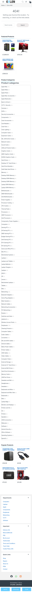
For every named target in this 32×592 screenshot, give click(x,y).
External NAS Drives (7, 368)
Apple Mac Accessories (8, 96)
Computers (4, 224)
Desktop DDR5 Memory (7, 181)
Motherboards (5, 190)
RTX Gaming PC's (6, 242)
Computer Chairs (6, 359)
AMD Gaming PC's (6, 233)
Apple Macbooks (6, 99)
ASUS (3, 273)
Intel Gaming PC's (6, 239)
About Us (5, 563)
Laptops (3, 258)
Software (3, 426)
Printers (3, 414)
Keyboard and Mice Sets (8, 392)
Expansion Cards (6, 135)
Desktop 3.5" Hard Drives (8, 163)
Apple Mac (4, 86)
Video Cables (5, 356)
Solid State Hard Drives (7, 169)
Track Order (6, 546)
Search (23, 2)
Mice (2, 398)
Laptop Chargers (6, 267)
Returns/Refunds (7, 532)
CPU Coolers (5, 206)
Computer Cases (6, 132)
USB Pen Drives (5, 377)
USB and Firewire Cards (8, 148)
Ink (2, 411)
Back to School (5, 102)
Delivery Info (6, 530)
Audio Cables (5, 334)
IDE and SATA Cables (7, 340)
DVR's (3, 111)
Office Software (5, 432)
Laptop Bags (4, 401)
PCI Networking (5, 310)
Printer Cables (5, 350)
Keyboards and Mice (7, 389)
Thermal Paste (5, 209)
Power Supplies (5, 199)
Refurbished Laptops (7, 282)
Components (5, 117)
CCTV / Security (5, 105)
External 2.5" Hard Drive (8, 365)
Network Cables (5, 304)
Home (3, 5)
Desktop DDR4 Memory (8, 178)
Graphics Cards (5, 151)
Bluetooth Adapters (6, 295)
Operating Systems (6, 435)
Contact (5, 569)
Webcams (4, 423)
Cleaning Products (6, 328)
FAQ (4, 535)
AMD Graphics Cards (7, 154)
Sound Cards (5, 145)
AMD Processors (6, 215)
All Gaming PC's (5, 230)
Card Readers (5, 123)
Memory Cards (5, 374)
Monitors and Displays (7, 404)
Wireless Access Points (7, 322)
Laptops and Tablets (7, 261)
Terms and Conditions (9, 543)
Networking (4, 291)
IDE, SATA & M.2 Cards (7, 139)
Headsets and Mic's (6, 380)
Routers (3, 313)
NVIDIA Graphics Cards (7, 157)
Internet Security (6, 429)
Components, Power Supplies (9, 221)
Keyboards (4, 395)
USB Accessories (6, 420)
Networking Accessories (8, 307)
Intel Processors (5, 218)
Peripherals (4, 325)
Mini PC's (4, 252)
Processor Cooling (6, 203)
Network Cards (5, 142)
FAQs (4, 566)
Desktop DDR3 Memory (8, 175)
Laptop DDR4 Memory (7, 187)
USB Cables (4, 353)
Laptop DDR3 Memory (7, 184)
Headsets (4, 386)
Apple (4, 507)
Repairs (5, 561)
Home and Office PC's (7, 248)
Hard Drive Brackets (6, 166)
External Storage (6, 362)
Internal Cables (5, 343)
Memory (3, 172)
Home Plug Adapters (7, 298)
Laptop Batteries (5, 264)
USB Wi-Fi (4, 319)
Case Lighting (5, 129)
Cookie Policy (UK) (8, 549)
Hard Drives (4, 160)
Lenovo (3, 279)
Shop (4, 558)
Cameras (3, 108)
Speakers (4, 417)
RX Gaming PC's (5, 245)
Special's (3, 438)
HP (2, 276)
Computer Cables (6, 331)
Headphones (5, 383)
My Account (6, 538)
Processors (4, 212)
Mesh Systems (5, 301)
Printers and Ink (5, 408)
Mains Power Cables (7, 346)
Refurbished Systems (7, 255)
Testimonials (6, 540)
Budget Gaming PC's (7, 236)
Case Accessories (6, 120)
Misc (2, 288)
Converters (4, 337)
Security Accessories (7, 114)
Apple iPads (4, 92)
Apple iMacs (4, 89)
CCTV (4, 517)
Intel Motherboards (6, 196)
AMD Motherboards (6, 193)
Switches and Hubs (6, 316)
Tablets (3, 285)
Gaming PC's (5, 227)
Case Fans (4, 126)
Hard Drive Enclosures (7, 371)
